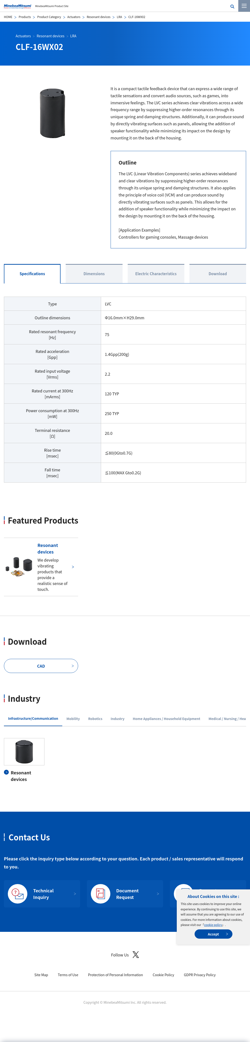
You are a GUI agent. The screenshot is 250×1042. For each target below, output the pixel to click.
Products (25, 17)
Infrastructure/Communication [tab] (33, 718)
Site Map (41, 974)
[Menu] (244, 6)
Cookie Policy (163, 974)
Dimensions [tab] (94, 273)
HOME (8, 17)
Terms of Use (68, 974)
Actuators (73, 17)
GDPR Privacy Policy (200, 974)
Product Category (49, 17)
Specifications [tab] (32, 273)
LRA (119, 17)
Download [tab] (217, 273)
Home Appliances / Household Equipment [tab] (166, 718)
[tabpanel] (125, 760)
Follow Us (125, 954)
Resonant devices (98, 17)
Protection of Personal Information (115, 974)
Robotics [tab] (95, 718)
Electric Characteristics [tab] (156, 273)
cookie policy (213, 925)
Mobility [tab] (73, 718)
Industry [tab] (118, 718)
